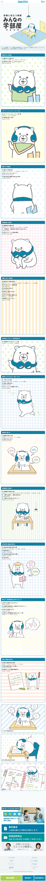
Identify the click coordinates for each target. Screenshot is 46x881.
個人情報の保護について (11, 867)
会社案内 (11, 860)
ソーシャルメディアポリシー (34, 867)
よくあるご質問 (11, 857)
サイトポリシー (11, 863)
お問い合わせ (34, 857)
